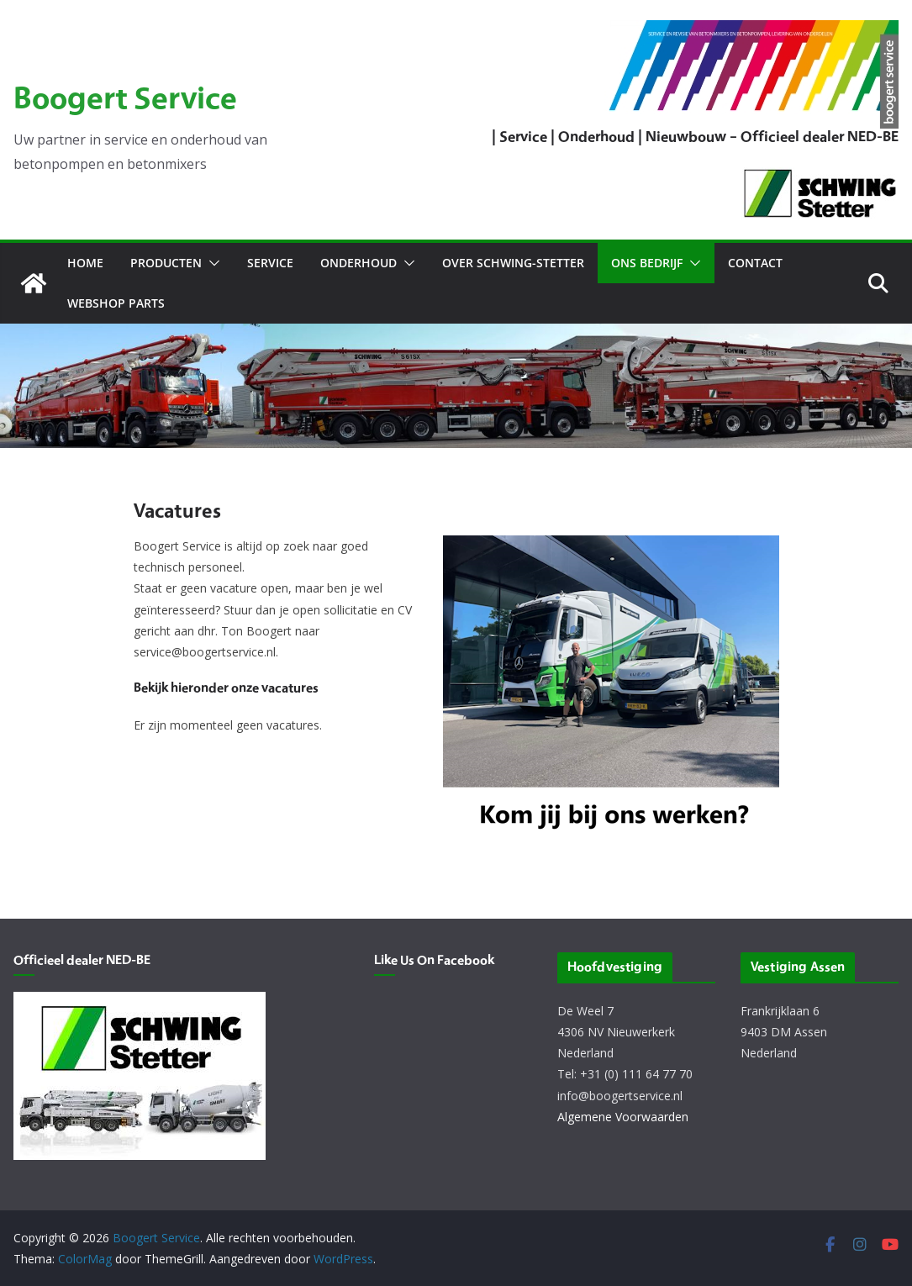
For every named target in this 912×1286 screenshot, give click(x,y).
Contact (755, 263)
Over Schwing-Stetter (513, 263)
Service (270, 263)
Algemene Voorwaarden (622, 1117)
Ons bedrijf (647, 263)
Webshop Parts (116, 303)
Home (85, 263)
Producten (166, 263)
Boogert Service (125, 100)
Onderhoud (358, 263)
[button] (211, 263)
